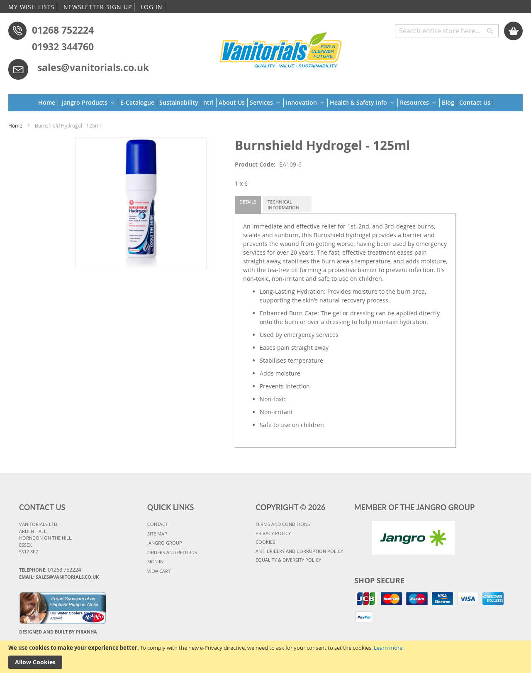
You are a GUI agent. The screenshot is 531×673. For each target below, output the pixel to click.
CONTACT (157, 524)
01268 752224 (63, 30)
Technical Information (284, 205)
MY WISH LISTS (31, 7)
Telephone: (50, 569)
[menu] (266, 102)
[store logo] (281, 48)
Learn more (388, 647)
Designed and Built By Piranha (58, 632)
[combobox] (447, 30)
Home (15, 125)
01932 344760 (63, 46)
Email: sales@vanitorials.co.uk (59, 577)
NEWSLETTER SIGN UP (97, 7)
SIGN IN (155, 561)
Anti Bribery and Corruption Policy (299, 551)
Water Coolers (70, 613)
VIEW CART (159, 571)
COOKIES (265, 542)
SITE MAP (157, 534)
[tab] (248, 205)
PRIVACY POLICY (273, 533)
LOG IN (152, 7)
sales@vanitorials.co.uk (93, 67)
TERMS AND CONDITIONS (283, 524)
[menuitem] (48, 102)
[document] (265, 657)
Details (247, 202)
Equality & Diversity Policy (288, 560)
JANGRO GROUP (164, 543)
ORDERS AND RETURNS (172, 552)
